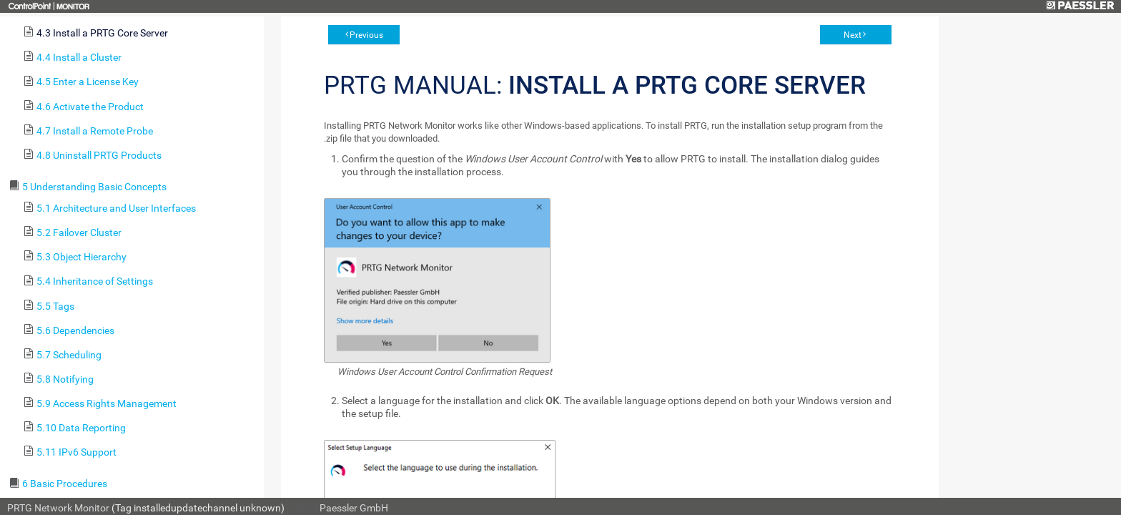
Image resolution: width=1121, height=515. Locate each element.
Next (852, 35)
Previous (366, 35)
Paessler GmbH (354, 508)
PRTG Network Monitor (58, 508)
